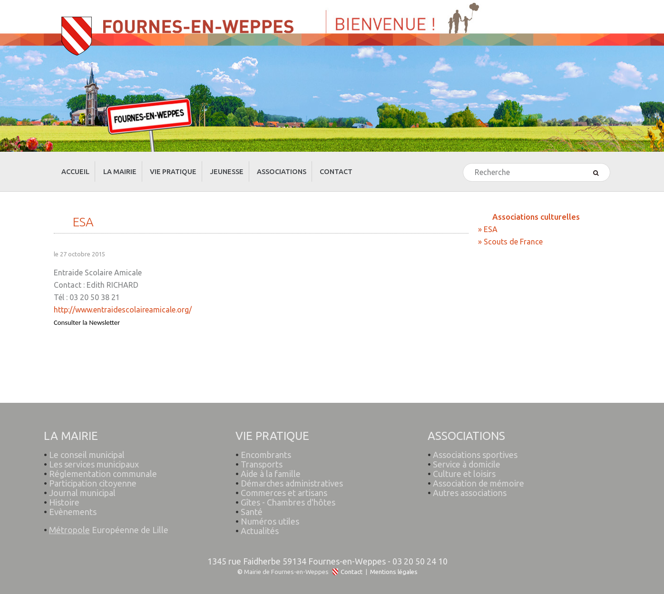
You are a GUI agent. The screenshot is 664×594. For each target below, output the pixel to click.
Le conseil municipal (87, 441)
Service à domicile (467, 451)
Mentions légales (394, 563)
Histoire (64, 489)
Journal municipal (82, 479)
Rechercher (463, 155)
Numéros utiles (270, 508)
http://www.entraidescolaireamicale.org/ (123, 301)
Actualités (260, 517)
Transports (262, 451)
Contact (351, 563)
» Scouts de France (510, 233)
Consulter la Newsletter (87, 314)
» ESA (488, 220)
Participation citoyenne (93, 470)
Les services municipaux (91, 451)
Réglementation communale (103, 460)
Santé (252, 498)
